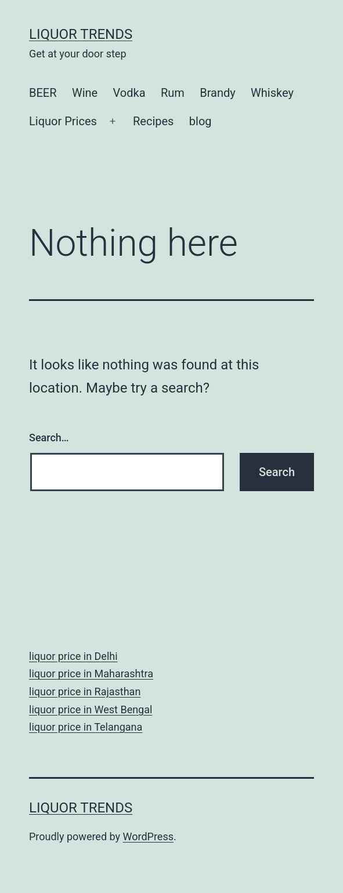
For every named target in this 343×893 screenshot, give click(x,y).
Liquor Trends (80, 34)
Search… (49, 437)
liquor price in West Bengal (90, 709)
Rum (173, 93)
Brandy (218, 93)
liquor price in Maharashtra (91, 673)
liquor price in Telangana (85, 727)
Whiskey (272, 93)
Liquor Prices (63, 121)
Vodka (129, 93)
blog (200, 121)
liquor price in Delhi (73, 656)
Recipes (153, 121)
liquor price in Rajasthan (84, 691)
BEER (43, 93)
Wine (85, 93)
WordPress (148, 836)
